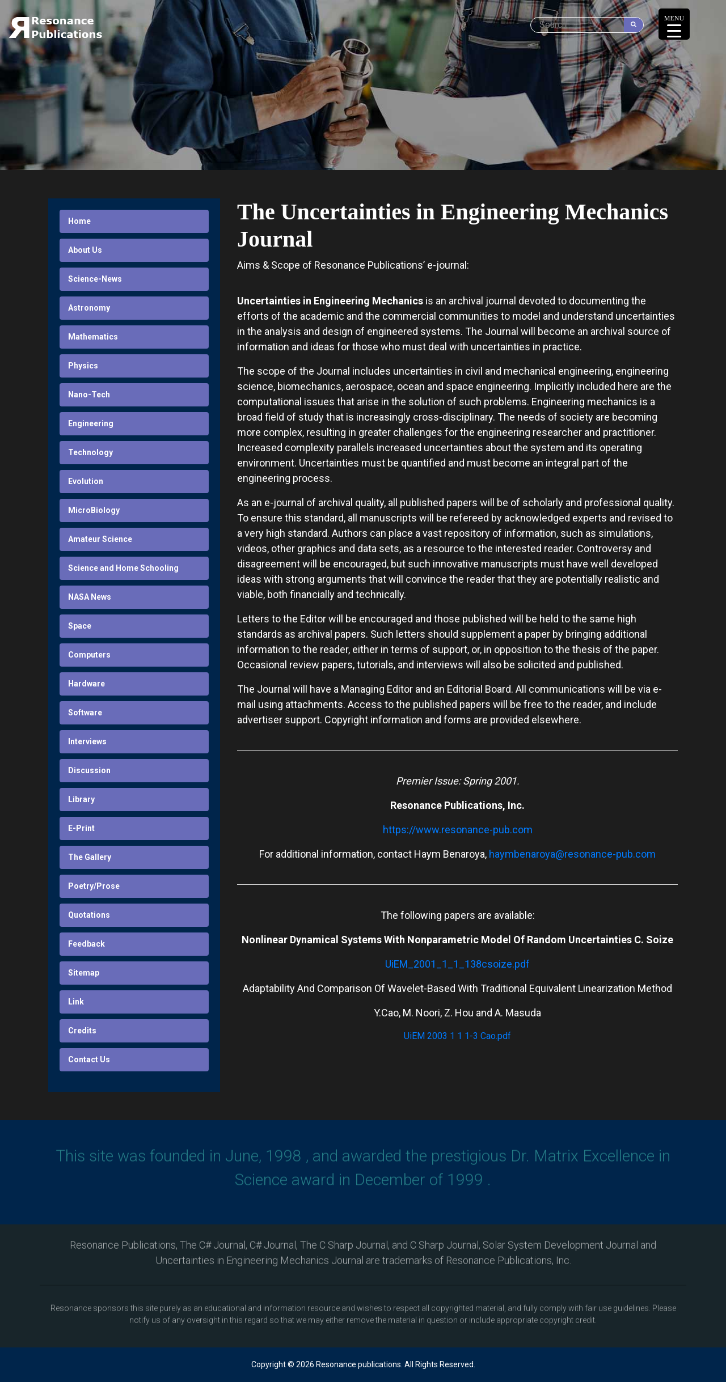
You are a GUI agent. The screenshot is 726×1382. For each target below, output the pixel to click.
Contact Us (89, 1059)
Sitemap (83, 972)
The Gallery (89, 857)
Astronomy (89, 307)
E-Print (81, 828)
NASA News (89, 596)
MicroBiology (94, 510)
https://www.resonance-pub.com (458, 830)
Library (81, 799)
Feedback (86, 943)
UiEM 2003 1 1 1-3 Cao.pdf (457, 1036)
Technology (90, 452)
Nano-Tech (89, 394)
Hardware (86, 683)
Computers (89, 654)
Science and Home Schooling (123, 568)
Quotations (89, 914)
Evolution (85, 481)
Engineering (90, 423)
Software (85, 712)
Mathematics (93, 336)
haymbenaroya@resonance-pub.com (572, 854)
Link (76, 1001)
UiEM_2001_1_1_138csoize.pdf (457, 964)
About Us (85, 250)
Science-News (95, 278)
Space (79, 625)
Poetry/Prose (94, 886)
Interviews (87, 741)
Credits (82, 1030)
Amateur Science (100, 539)
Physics (83, 365)
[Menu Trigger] (674, 24)
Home (79, 221)
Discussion (89, 770)
